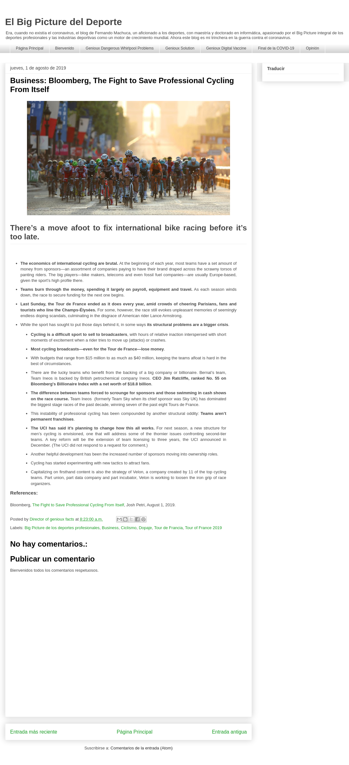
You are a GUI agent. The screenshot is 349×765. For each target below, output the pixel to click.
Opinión (312, 48)
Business (110, 527)
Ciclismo (128, 527)
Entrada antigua (229, 732)
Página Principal (29, 48)
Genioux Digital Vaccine (226, 48)
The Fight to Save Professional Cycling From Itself (78, 504)
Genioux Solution (179, 48)
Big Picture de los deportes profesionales (62, 527)
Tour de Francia (168, 527)
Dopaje (145, 527)
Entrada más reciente (33, 732)
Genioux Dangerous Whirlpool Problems (120, 48)
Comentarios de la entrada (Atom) (141, 748)
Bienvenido (64, 48)
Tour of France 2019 (203, 527)
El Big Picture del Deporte (63, 22)
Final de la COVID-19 (276, 48)
